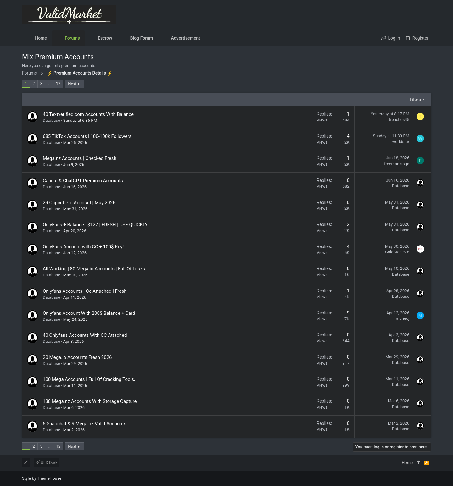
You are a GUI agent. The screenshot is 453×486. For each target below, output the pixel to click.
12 (58, 83)
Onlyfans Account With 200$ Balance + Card (89, 313)
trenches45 (399, 119)
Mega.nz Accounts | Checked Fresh (79, 158)
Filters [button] (415, 99)
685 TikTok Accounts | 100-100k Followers (87, 136)
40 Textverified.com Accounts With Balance (88, 114)
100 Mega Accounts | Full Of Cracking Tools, (89, 379)
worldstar (400, 141)
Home (407, 462)
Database (51, 120)
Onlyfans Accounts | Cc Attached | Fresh (85, 291)
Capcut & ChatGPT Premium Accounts (83, 181)
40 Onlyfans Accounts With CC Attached (85, 335)
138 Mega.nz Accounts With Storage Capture (90, 401)
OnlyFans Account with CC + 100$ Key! (83, 247)
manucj (402, 318)
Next (72, 84)
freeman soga (396, 163)
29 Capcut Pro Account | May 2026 (79, 203)
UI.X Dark (47, 462)
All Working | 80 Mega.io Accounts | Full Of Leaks (94, 269)
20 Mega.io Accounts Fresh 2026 (77, 357)
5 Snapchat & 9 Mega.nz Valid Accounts (84, 424)
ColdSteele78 (397, 252)
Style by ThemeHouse (41, 478)
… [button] (49, 83)
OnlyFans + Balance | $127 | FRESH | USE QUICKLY (95, 225)
